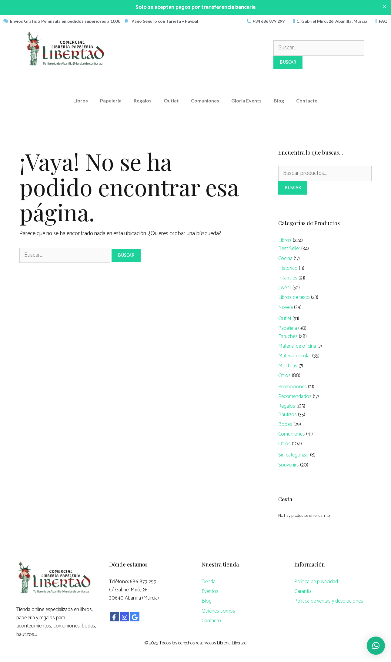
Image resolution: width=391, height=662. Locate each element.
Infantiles (287, 278)
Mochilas (287, 366)
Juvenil (284, 287)
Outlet (171, 100)
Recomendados (295, 396)
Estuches (288, 336)
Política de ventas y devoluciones (328, 601)
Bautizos (287, 414)
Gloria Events (246, 100)
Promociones (292, 387)
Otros (284, 375)
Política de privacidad (316, 581)
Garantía (303, 591)
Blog (279, 100)
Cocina (285, 258)
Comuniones (205, 100)
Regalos (143, 100)
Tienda (209, 581)
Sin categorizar (293, 455)
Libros (80, 100)
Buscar (293, 188)
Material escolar (294, 356)
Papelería (111, 100)
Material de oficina (297, 346)
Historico (288, 268)
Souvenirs (288, 465)
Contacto (307, 100)
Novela (285, 307)
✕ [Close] (384, 7)
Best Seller (289, 248)
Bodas (285, 424)
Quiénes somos (218, 611)
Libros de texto (294, 297)
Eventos (210, 591)
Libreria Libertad (231, 643)
